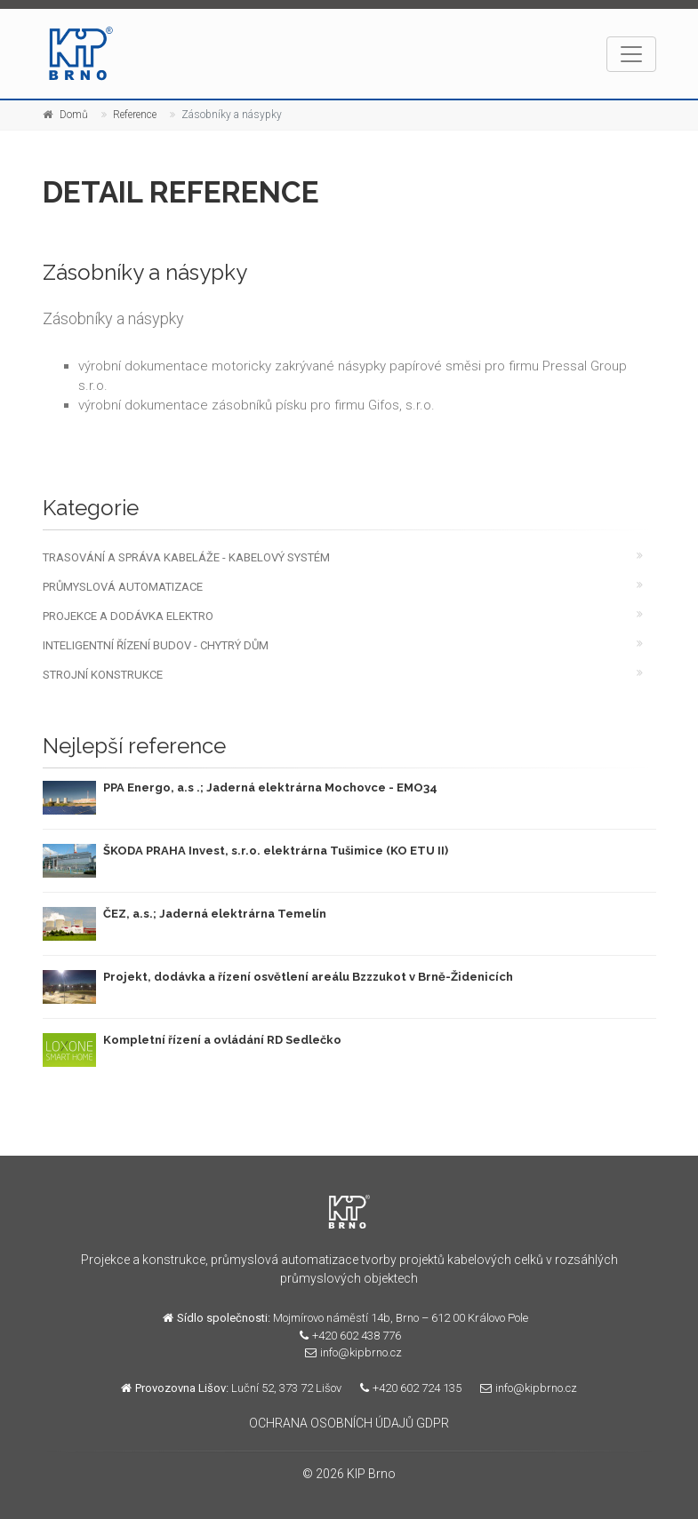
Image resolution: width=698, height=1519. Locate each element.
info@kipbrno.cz (349, 1352)
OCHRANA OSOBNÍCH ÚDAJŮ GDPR (349, 1423)
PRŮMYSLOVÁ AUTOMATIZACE (123, 586)
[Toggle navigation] (631, 54)
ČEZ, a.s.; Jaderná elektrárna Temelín (214, 913)
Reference (134, 114)
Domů (74, 114)
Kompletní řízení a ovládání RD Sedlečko (222, 1039)
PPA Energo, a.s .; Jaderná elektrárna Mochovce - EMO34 (270, 787)
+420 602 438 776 (346, 1335)
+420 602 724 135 (406, 1388)
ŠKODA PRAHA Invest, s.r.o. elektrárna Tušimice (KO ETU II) (275, 850)
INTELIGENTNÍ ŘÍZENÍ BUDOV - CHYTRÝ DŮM (156, 645)
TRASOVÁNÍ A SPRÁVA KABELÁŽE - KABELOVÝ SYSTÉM (186, 557)
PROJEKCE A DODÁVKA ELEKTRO (128, 616)
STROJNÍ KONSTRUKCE (103, 674)
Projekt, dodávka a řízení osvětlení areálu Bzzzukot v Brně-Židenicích (308, 976)
